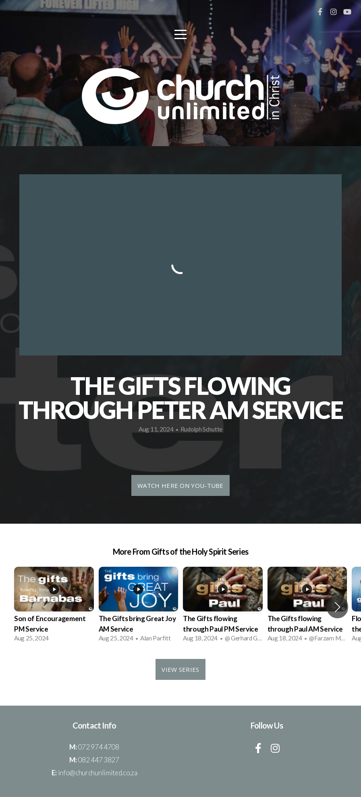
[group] (54, 607)
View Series (180, 669)
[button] (337, 607)
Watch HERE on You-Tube (180, 485)
